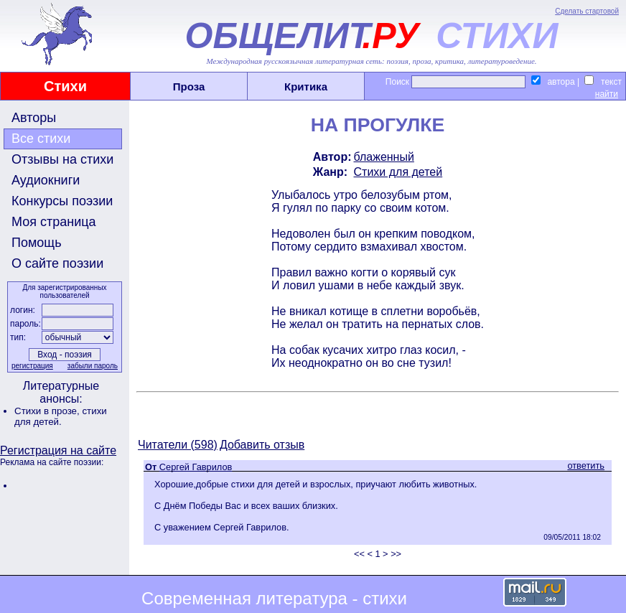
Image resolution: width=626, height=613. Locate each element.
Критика (305, 86)
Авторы (33, 118)
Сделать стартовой (587, 11)
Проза (189, 86)
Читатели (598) (178, 445)
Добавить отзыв (262, 445)
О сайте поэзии (57, 263)
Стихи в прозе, (48, 411)
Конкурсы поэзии (62, 201)
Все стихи (40, 138)
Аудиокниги (45, 180)
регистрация (32, 366)
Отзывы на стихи (62, 159)
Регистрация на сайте (58, 450)
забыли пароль (92, 366)
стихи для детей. (60, 416)
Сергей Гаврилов (196, 467)
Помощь (36, 242)
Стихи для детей (398, 172)
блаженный (384, 157)
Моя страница (53, 222)
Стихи (65, 86)
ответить (585, 465)
